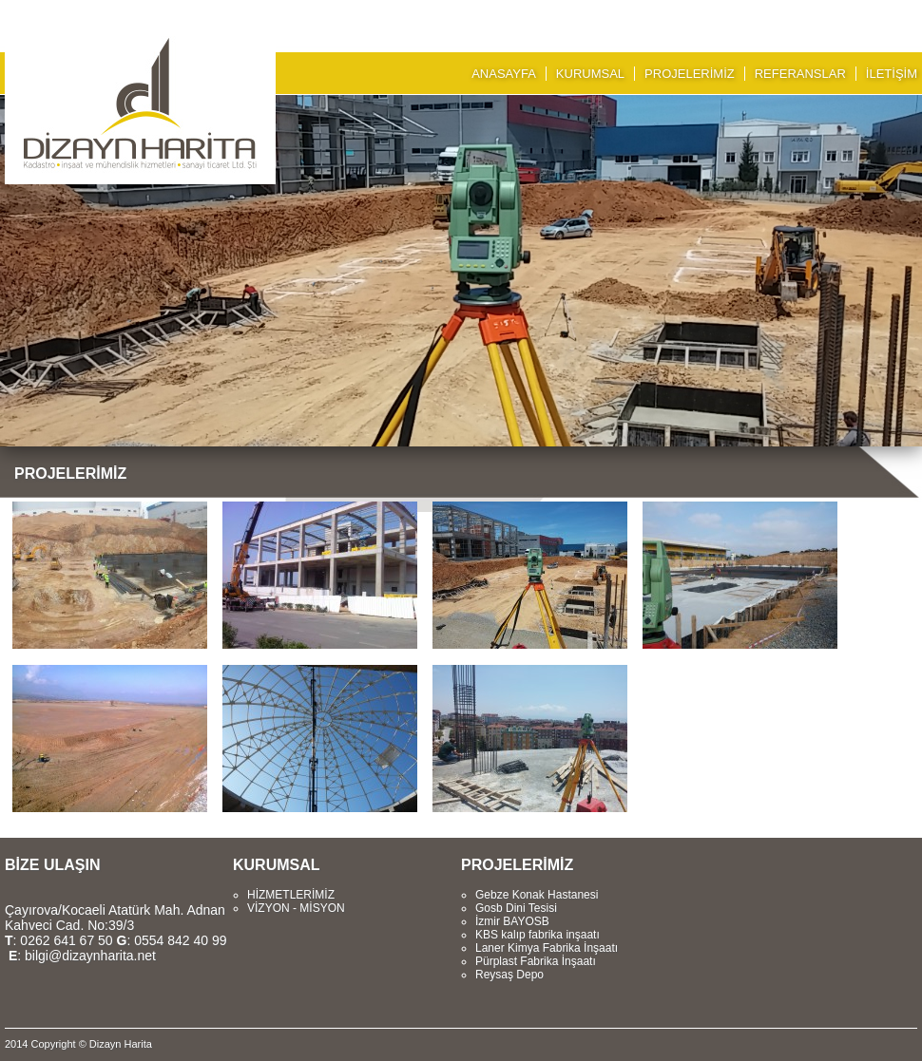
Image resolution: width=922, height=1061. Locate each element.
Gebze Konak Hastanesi (536, 894)
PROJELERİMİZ (689, 73)
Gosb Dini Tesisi (516, 908)
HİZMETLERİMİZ (291, 894)
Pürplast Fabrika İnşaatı (535, 961)
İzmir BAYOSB (512, 921)
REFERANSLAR (800, 73)
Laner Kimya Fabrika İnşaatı (546, 948)
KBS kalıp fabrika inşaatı (537, 934)
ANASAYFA (503, 73)
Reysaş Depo (509, 974)
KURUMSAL (590, 73)
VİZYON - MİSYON (296, 908)
